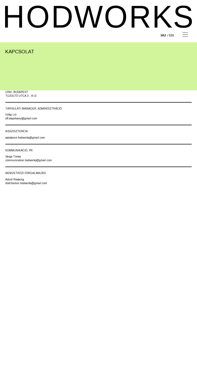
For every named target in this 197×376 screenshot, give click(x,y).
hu (163, 35)
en (171, 35)
